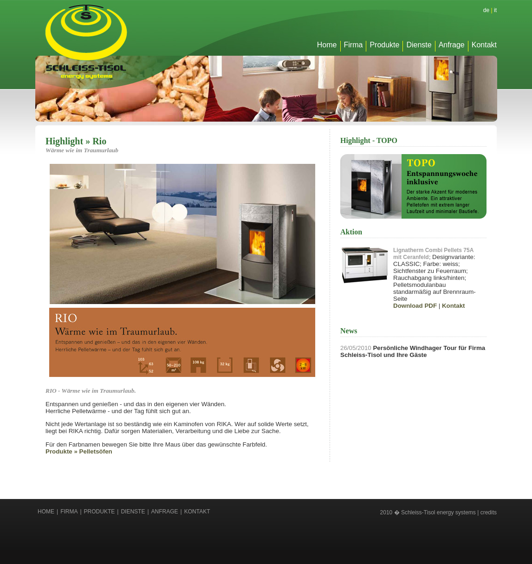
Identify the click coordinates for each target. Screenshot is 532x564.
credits (488, 512)
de (486, 10)
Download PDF (415, 305)
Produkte (384, 45)
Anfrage (452, 45)
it (495, 10)
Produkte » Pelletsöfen (78, 451)
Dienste (418, 45)
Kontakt (484, 45)
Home (327, 45)
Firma (353, 45)
